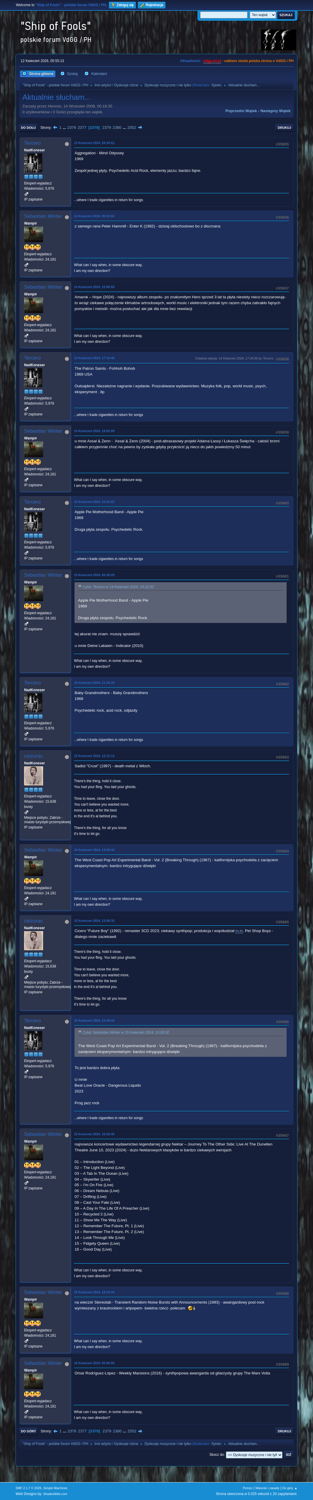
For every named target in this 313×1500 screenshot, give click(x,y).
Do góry (28, 1431)
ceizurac (33, 756)
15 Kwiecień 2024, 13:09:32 (94, 850)
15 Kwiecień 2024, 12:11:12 (94, 756)
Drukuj (284, 127)
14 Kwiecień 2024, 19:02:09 (94, 431)
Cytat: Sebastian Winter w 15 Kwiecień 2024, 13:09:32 (125, 1032)
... (65, 127)
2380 (117, 127)
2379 (106, 127)
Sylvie (216, 85)
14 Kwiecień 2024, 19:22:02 (94, 502)
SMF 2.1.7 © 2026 (28, 1488)
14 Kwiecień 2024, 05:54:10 (94, 216)
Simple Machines (55, 1488)
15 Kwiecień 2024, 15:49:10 (94, 1020)
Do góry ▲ (289, 1488)
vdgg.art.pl (212, 61)
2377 (82, 127)
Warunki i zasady (268, 1488)
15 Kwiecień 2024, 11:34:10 (94, 682)
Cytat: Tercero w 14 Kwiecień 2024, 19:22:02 (118, 587)
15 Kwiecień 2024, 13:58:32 (94, 920)
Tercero (32, 143)
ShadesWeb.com (55, 1494)
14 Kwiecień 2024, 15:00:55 (94, 287)
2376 (71, 127)
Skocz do (216, 1455)
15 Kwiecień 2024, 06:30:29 (94, 575)
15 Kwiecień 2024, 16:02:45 (94, 1134)
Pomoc (248, 1488)
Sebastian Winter (43, 216)
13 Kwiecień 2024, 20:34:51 (94, 143)
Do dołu (28, 127)
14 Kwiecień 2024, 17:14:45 (94, 358)
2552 (131, 127)
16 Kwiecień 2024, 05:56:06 (94, 1363)
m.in (239, 931)
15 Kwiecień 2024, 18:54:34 (94, 1292)
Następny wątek (275, 111)
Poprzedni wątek (241, 111)
